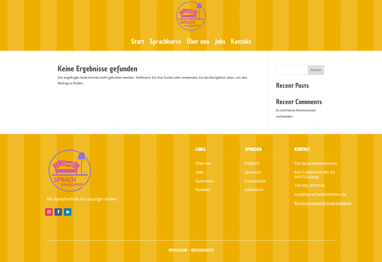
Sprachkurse (165, 41)
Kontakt (241, 41)
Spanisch (253, 172)
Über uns (198, 41)
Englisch (252, 163)
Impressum (178, 250)
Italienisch (254, 190)
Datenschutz (202, 250)
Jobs (220, 41)
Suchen (316, 70)
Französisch (255, 181)
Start (137, 41)
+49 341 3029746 (309, 186)
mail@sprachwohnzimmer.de (320, 194)
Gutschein (204, 181)
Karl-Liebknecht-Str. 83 (314, 172)
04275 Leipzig (306, 177)
